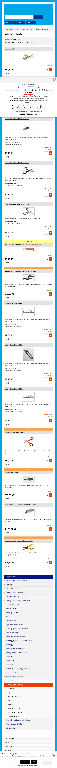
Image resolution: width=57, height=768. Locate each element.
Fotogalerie (9, 746)
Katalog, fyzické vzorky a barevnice (18, 600)
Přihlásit (19, 23)
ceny (18, 39)
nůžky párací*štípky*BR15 (14, 389)
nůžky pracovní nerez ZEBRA (14, 432)
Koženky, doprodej (12, 604)
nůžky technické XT (11, 472)
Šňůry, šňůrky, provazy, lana (15, 649)
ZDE (37, 766)
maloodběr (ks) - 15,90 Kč (13, 326)
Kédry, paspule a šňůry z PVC (16, 592)
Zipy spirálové (10, 665)
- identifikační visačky (14, 712)
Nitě (7, 617)
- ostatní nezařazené (14, 681)
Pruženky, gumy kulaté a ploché (17, 629)
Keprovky (9, 584)
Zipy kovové (10, 661)
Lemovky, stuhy (11, 609)
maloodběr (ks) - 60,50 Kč (13, 144)
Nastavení (25, 762)
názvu (13, 39)
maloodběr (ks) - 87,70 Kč (13, 186)
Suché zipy (9, 645)
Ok (34, 762)
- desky (9, 704)
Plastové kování (11, 621)
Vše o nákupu (9, 738)
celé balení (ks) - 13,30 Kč (13, 368)
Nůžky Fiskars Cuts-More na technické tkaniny (20, 271)
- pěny (9, 700)
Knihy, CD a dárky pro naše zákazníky (19, 720)
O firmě (7, 742)
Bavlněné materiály (12, 596)
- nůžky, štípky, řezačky (15, 685)
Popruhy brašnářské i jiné (15, 625)
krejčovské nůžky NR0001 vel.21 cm (17, 119)
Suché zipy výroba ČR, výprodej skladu (19, 641)
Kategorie (9, 23)
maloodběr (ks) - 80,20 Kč (13, 224)
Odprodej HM (10, 728)
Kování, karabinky (12, 588)
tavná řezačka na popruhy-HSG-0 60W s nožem (20, 505)
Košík (28, 23)
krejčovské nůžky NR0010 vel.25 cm (17, 163)
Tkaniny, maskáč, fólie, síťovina (16, 653)
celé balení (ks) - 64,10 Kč (13, 222)
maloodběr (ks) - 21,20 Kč (13, 412)
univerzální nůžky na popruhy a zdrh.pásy (19, 541)
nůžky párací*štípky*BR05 (14, 345)
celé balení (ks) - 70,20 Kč (13, 184)
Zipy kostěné (10, 657)
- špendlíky (10, 689)
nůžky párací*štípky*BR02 (14, 303)
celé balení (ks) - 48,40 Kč (13, 142)
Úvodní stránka (9, 29)
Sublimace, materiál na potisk (16, 637)
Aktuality (8, 750)
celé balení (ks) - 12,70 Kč (13, 324)
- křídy (9, 692)
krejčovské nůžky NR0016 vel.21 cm (17, 204)
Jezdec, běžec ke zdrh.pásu (15, 673)
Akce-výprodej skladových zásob (17, 580)
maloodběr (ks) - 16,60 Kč (13, 370)
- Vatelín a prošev (13, 716)
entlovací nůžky (10, 49)
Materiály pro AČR (12, 612)
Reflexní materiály (12, 633)
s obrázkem (29, 42)
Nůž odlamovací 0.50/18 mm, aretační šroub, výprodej (23, 245)
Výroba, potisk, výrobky (14, 724)
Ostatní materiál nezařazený (24, 29)
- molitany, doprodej (14, 696)
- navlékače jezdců (13, 708)
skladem (20, 42)
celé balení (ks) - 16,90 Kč (13, 409)
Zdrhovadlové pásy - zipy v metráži (18, 669)
